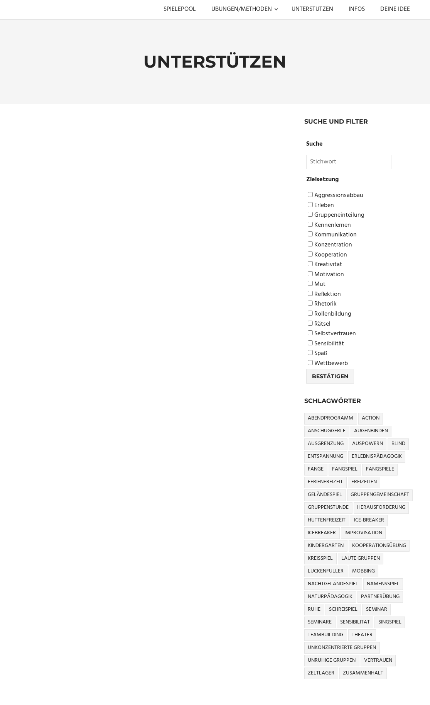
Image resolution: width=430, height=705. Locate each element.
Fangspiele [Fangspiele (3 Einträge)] (380, 469)
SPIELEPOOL (180, 9)
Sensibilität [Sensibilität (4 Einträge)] (355, 622)
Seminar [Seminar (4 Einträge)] (376, 609)
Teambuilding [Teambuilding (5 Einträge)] (325, 634)
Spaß (317, 353)
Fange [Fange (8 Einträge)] (316, 469)
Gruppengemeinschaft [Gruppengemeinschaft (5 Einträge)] (380, 494)
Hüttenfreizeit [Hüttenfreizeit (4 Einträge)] (327, 520)
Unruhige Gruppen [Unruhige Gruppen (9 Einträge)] (332, 660)
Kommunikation (332, 235)
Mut (316, 284)
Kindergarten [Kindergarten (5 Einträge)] (326, 545)
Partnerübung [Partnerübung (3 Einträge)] (380, 596)
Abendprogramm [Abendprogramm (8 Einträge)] (330, 418)
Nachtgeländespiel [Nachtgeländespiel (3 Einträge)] (333, 583)
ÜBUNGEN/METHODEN (244, 9)
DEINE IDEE (395, 9)
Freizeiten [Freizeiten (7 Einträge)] (364, 481)
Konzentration (330, 245)
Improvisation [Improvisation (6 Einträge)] (363, 532)
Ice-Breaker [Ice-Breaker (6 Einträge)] (369, 520)
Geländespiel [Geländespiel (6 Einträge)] (325, 494)
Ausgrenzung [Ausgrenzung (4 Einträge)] (326, 443)
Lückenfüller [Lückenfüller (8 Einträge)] (326, 571)
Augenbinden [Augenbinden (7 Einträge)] (371, 430)
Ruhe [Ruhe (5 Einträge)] (314, 609)
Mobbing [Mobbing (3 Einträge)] (363, 571)
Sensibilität (326, 344)
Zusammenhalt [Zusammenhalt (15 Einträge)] (363, 673)
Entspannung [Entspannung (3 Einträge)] (325, 456)
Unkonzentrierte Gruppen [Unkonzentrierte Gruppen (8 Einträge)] (342, 647)
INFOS (357, 9)
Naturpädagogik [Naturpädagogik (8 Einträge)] (330, 596)
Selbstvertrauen (332, 334)
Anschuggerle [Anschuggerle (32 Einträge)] (327, 430)
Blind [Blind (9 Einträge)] (398, 443)
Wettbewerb (328, 364)
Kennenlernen (329, 225)
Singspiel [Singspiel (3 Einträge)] (389, 622)
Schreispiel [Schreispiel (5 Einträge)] (343, 609)
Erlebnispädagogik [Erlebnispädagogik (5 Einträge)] (377, 456)
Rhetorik (322, 304)
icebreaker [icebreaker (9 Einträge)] (322, 532)
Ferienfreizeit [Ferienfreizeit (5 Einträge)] (325, 481)
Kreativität (325, 265)
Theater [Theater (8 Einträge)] (362, 634)
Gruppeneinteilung (336, 215)
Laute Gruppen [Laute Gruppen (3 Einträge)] (360, 558)
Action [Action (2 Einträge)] (370, 418)
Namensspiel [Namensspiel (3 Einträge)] (383, 583)
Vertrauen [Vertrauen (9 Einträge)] (378, 660)
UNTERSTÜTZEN (312, 9)
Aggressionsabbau (335, 195)
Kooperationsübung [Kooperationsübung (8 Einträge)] (379, 545)
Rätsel (319, 324)
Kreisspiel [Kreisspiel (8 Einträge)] (320, 558)
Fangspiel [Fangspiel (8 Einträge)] (344, 469)
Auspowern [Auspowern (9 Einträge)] (367, 443)
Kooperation (327, 255)
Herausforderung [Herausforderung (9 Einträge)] (381, 507)
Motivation (326, 275)
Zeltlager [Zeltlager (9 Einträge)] (321, 673)
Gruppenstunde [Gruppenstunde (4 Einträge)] (328, 507)
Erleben (321, 206)
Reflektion (324, 294)
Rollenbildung (329, 314)
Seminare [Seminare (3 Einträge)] (320, 622)
